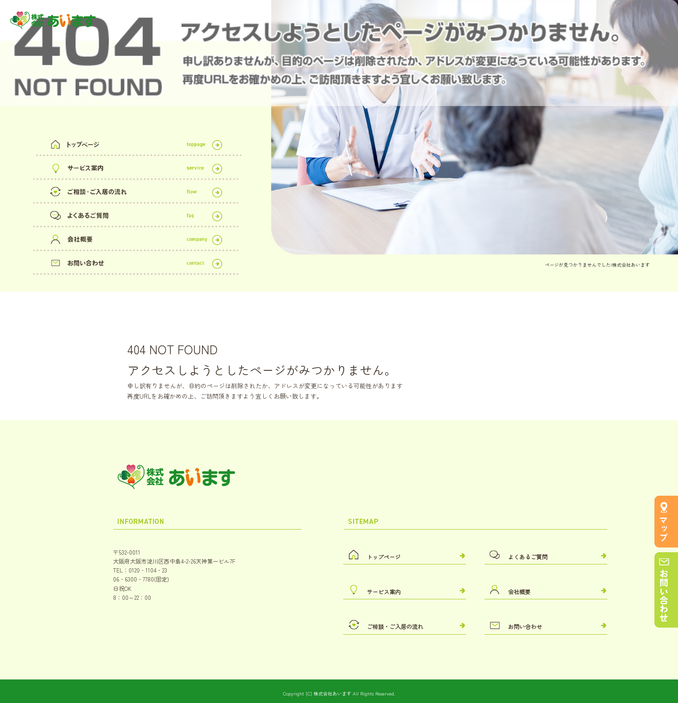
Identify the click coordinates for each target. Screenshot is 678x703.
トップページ (135, 142)
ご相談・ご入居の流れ (135, 190)
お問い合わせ (135, 261)
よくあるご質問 (135, 213)
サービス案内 (135, 166)
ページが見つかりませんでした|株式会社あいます (597, 264)
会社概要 (135, 237)
